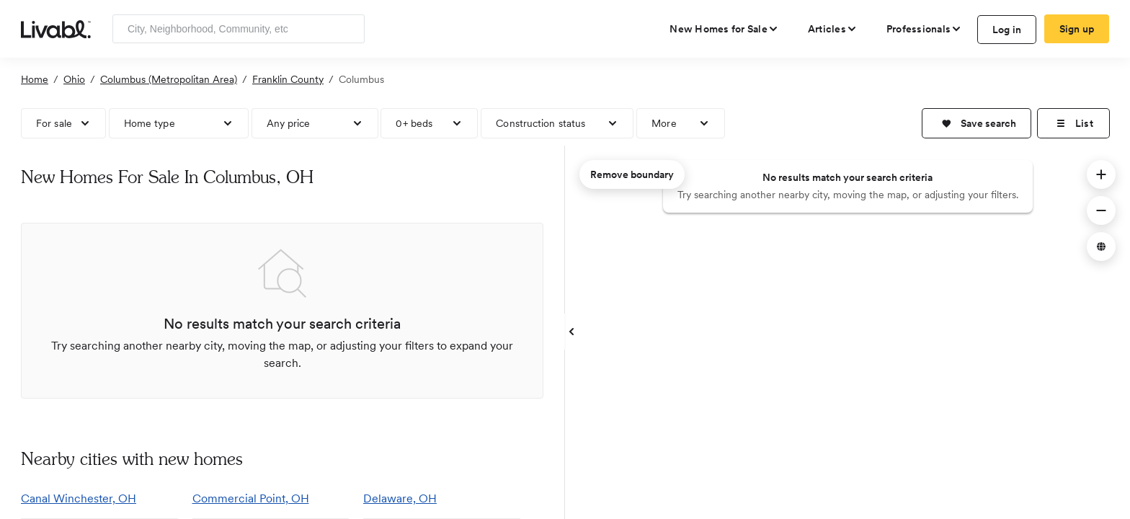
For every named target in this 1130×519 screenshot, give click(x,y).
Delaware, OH (400, 498)
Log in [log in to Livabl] (1007, 29)
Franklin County (288, 79)
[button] (976, 123)
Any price (289, 123)
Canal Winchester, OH (78, 498)
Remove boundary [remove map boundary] (632, 174)
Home (34, 79)
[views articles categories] (832, 28)
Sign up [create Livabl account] (1077, 29)
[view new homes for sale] (724, 28)
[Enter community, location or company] (238, 28)
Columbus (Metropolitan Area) (168, 79)
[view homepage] (56, 28)
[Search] (348, 28)
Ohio (74, 79)
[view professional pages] (924, 28)
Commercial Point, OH (250, 498)
